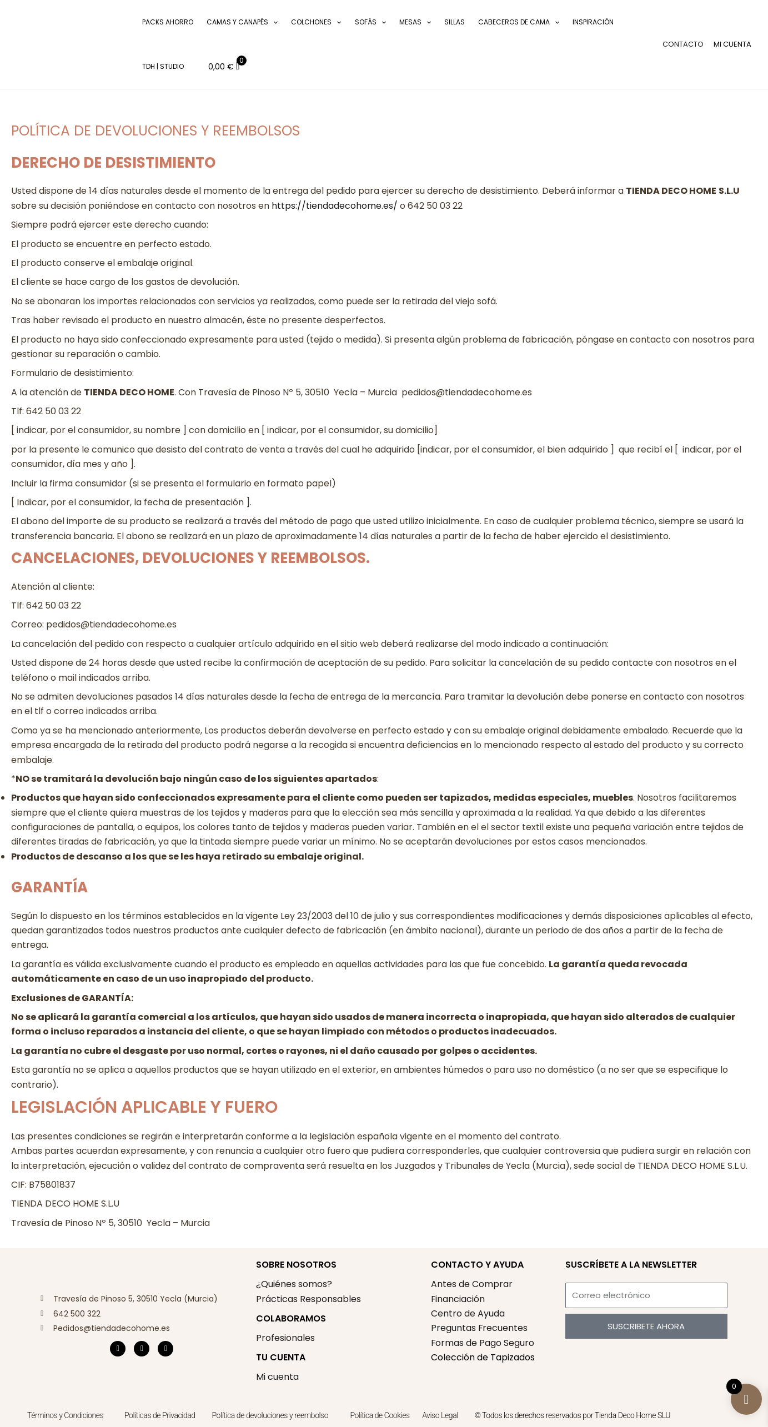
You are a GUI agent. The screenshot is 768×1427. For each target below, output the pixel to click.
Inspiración (593, 22)
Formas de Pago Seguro (483, 1342)
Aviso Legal (440, 1415)
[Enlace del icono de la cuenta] (732, 44)
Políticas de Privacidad (159, 1415)
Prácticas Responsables (308, 1299)
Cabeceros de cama (518, 22)
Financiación (458, 1299)
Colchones (316, 22)
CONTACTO (683, 44)
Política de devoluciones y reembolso (271, 1415)
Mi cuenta (277, 1376)
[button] (119, 45)
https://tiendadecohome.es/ (335, 205)
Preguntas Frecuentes (479, 1328)
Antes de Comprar (472, 1284)
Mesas (415, 22)
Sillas (454, 22)
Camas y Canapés (242, 22)
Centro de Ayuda (468, 1313)
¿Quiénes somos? (294, 1284)
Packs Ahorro (167, 22)
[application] (273, 22)
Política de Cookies (379, 1415)
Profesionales (285, 1337)
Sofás (370, 22)
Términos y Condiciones (65, 1415)
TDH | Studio (163, 66)
